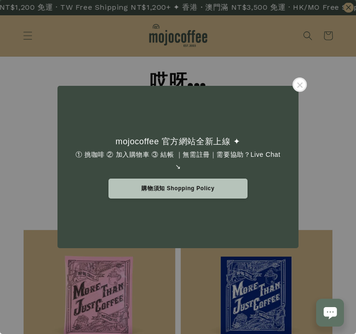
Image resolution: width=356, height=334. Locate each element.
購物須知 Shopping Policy (177, 188)
